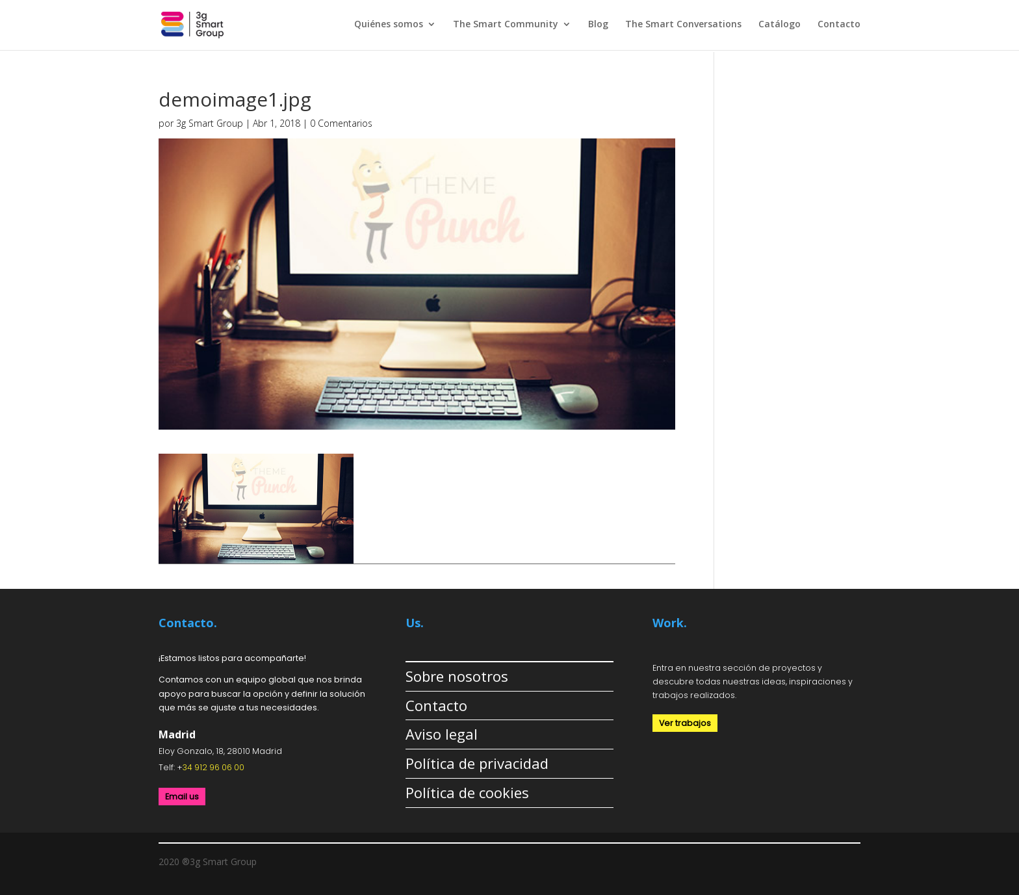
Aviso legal (442, 734)
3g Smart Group (209, 123)
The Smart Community (505, 24)
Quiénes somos (388, 24)
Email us (182, 796)
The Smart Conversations (683, 24)
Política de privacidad (477, 763)
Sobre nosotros (457, 676)
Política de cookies (467, 792)
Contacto (839, 24)
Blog (598, 24)
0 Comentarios (341, 123)
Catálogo (779, 24)
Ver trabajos (685, 723)
